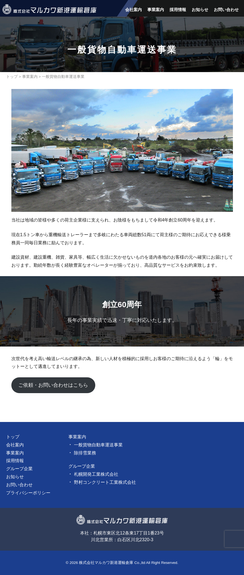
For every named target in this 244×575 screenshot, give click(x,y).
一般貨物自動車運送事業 (98, 444)
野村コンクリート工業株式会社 (105, 482)
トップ (12, 77)
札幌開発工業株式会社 (96, 474)
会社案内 (133, 9)
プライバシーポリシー (28, 492)
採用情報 (177, 9)
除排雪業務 (85, 453)
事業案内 (155, 9)
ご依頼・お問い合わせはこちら (53, 385)
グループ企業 (19, 468)
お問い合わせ (226, 9)
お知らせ (200, 9)
